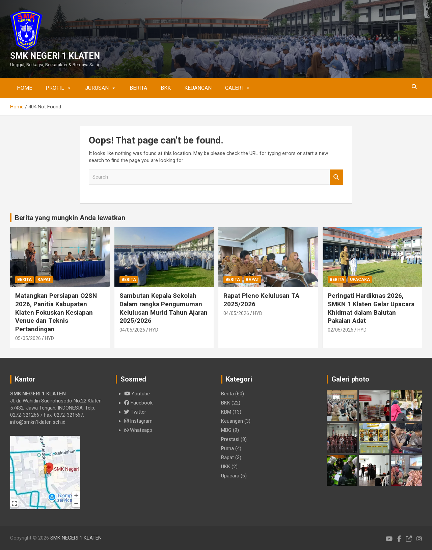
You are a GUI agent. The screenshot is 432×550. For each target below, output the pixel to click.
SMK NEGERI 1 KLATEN (55, 56)
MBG (226, 430)
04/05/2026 (132, 330)
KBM (226, 412)
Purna (227, 448)
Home (24, 88)
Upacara (360, 279)
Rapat (44, 279)
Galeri (237, 88)
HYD (49, 338)
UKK (225, 467)
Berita (138, 88)
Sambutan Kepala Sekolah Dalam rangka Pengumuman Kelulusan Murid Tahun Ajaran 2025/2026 (163, 308)
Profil (59, 88)
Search (336, 177)
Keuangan (198, 88)
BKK (166, 88)
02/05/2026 (340, 330)
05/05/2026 (28, 338)
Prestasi (230, 439)
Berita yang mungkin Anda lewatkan (70, 218)
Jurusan (100, 88)
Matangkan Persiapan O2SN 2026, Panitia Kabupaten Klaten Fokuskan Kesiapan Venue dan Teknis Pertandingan (56, 312)
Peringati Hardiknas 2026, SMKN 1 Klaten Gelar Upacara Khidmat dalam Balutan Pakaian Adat (371, 308)
